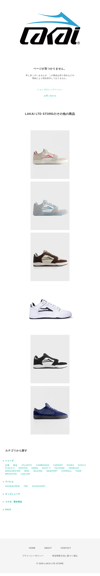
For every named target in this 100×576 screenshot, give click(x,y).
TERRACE (74, 468)
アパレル (9, 482)
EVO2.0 (82, 465)
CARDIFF (58, 465)
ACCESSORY (39, 486)
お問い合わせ (50, 96)
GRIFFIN (23, 468)
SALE (8, 509)
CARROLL (67, 471)
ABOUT (48, 548)
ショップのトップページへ (50, 89)
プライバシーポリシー (33, 556)
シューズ (9, 461)
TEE (26, 486)
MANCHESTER (12, 471)
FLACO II (10, 468)
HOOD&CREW (12, 486)
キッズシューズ (12, 494)
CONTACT (66, 548)
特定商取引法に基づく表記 (65, 556)
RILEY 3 (46, 468)
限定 (15, 465)
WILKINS (38, 471)
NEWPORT (51, 471)
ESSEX (70, 465)
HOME (32, 548)
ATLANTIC (27, 465)
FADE (78, 471)
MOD (26, 471)
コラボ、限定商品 (13, 502)
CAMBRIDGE (42, 465)
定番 (7, 465)
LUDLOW (25, 474)
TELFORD (59, 468)
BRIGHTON (11, 474)
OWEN (34, 468)
